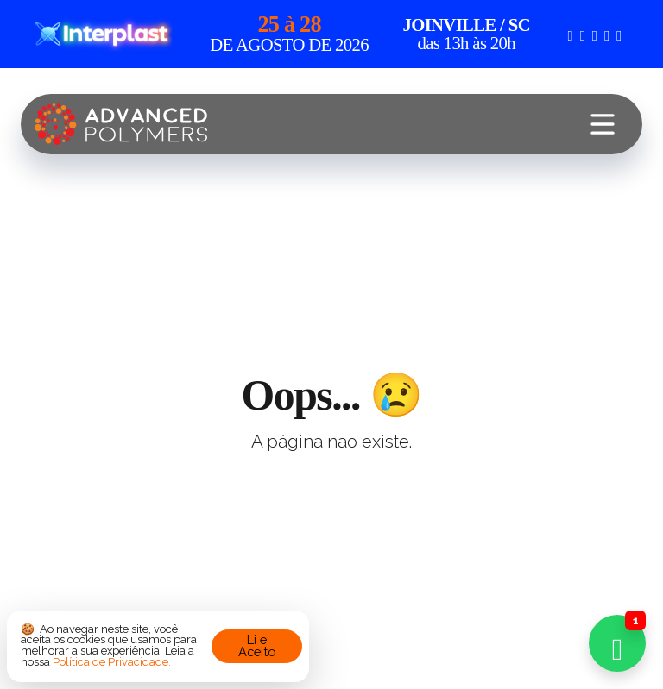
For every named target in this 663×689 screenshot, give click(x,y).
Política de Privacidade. (112, 661)
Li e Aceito (256, 646)
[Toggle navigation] (602, 124)
